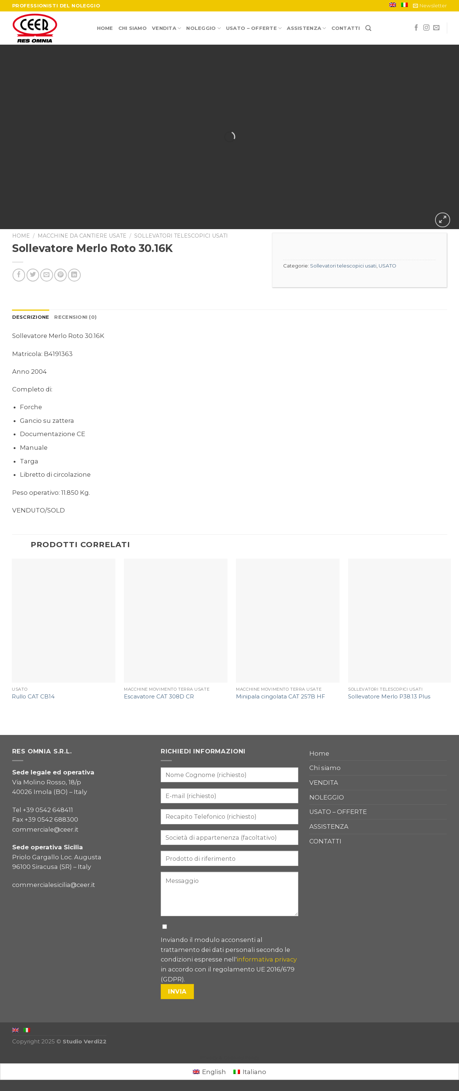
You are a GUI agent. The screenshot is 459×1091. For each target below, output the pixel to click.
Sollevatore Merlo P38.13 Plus (389, 696)
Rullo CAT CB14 (33, 696)
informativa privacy (267, 959)
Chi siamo (132, 28)
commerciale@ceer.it (45, 829)
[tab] (30, 317)
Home (105, 28)
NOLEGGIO (203, 28)
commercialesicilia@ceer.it (53, 884)
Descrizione (30, 317)
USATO (387, 266)
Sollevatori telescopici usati (181, 235)
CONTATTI (345, 28)
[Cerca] (368, 28)
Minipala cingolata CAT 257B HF (280, 696)
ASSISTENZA (306, 28)
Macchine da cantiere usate (82, 235)
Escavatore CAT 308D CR (159, 696)
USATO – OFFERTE (254, 28)
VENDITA (166, 28)
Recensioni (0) (75, 317)
